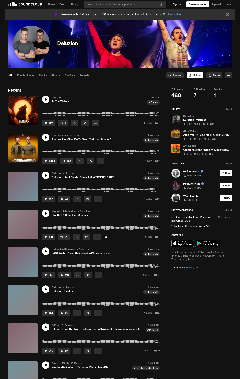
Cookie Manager (216, 252)
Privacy (183, 252)
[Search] (125, 4)
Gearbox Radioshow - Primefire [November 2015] (191, 219)
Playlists (70, 75)
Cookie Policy (197, 252)
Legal (174, 252)
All (11, 75)
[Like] (48, 123)
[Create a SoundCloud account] (197, 4)
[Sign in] (177, 4)
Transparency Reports (184, 259)
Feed (62, 4)
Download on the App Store (182, 243)
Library (74, 4)
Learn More (175, 14)
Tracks (43, 75)
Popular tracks (25, 75)
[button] (228, 4)
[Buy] (105, 237)
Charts (221, 256)
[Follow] (195, 75)
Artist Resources (191, 256)
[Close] (227, 14)
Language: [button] (184, 268)
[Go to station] (175, 75)
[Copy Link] (85, 123)
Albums (55, 75)
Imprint (175, 256)
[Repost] (63, 123)
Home (51, 4)
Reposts (84, 75)
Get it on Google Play (207, 243)
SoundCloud (25, 4)
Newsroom (209, 256)
